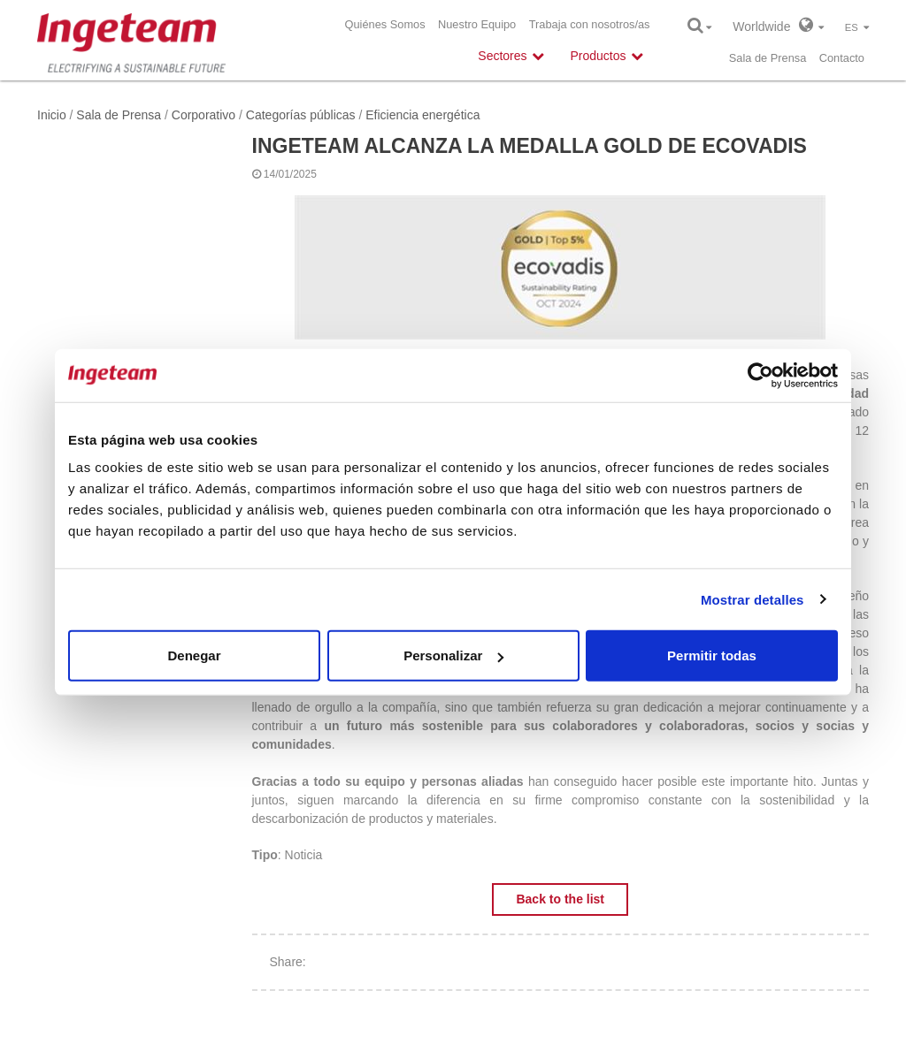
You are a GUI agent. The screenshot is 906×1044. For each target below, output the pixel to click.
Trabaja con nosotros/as (589, 24)
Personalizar (453, 655)
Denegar (193, 655)
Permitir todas (711, 655)
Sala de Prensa (768, 58)
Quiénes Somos (385, 24)
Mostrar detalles (752, 598)
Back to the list (560, 899)
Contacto (841, 58)
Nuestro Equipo (477, 24)
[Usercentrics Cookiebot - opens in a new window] (760, 375)
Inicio (51, 115)
